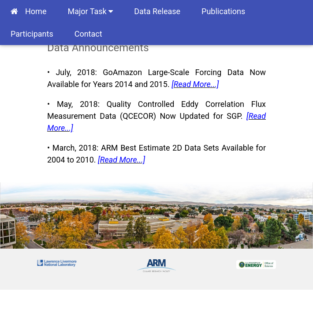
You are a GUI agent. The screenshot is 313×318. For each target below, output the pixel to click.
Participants (32, 33)
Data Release (157, 11)
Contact (88, 33)
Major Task (90, 11)
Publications (223, 11)
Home (28, 11)
